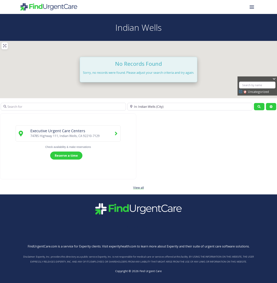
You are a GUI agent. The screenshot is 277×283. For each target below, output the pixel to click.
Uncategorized (256, 92)
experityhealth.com (122, 246)
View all (138, 188)
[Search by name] (257, 85)
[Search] (259, 106)
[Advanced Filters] (271, 106)
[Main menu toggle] (252, 7)
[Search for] (63, 106)
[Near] (190, 106)
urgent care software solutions (227, 246)
